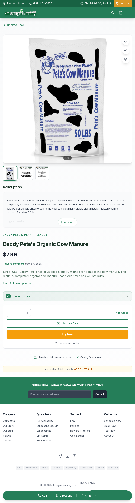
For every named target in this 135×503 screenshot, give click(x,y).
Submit (99, 394)
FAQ (72, 420)
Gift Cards (42, 435)
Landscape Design (47, 425)
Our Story (8, 425)
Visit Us (7, 435)
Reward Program (80, 430)
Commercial (77, 435)
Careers (7, 440)
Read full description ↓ (17, 283)
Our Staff (8, 430)
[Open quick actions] (67, 495)
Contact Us (9, 420)
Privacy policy (87, 482)
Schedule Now (112, 420)
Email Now (110, 425)
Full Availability (45, 420)
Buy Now (68, 335)
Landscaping (44, 430)
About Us (109, 435)
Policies (74, 425)
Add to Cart (67, 324)
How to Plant (44, 440)
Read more (67, 222)
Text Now (109, 430)
